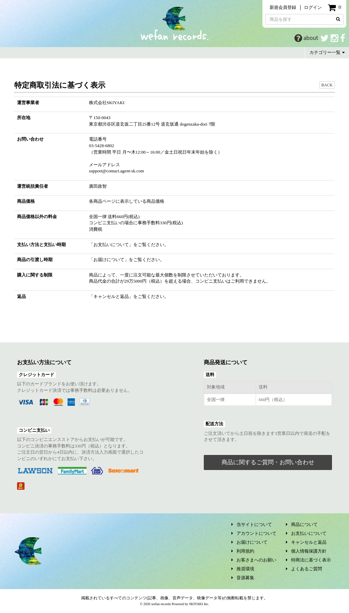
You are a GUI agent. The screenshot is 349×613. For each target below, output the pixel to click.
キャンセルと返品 (111, 296)
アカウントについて (253, 533)
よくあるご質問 (304, 568)
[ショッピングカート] (335, 7)
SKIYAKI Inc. (199, 604)
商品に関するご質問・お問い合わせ (268, 462)
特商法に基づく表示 (308, 559)
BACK (327, 85)
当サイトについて (251, 524)
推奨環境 (242, 568)
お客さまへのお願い (253, 559)
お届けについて (108, 259)
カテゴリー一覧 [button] (327, 52)
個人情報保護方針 (306, 551)
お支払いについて (111, 244)
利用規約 (242, 551)
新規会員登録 (283, 7)
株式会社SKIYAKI (106, 102)
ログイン (313, 7)
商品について (302, 524)
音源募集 (242, 577)
